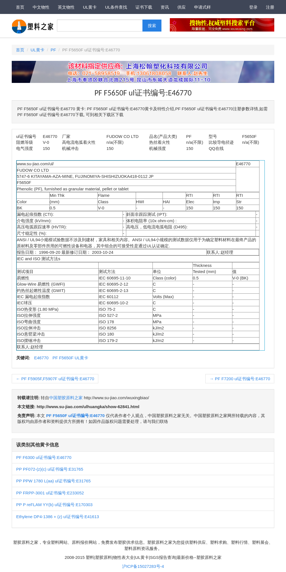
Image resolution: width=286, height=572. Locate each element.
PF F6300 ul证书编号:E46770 (44, 457)
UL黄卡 (90, 7)
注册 (270, 7)
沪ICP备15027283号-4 (143, 566)
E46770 (41, 357)
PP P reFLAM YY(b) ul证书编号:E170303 (54, 504)
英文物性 (66, 7)
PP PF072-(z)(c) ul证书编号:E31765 (49, 469)
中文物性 (41, 7)
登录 (253, 7)
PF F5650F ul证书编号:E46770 (75, 415)
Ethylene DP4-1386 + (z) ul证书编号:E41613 (57, 516)
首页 (20, 7)
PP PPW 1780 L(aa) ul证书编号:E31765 (53, 480)
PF (53, 49)
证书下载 (143, 7)
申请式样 (202, 7)
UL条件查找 (116, 7)
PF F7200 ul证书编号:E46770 (239, 378)
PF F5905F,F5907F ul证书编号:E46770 (55, 378)
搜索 (152, 25)
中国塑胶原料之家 (66, 397)
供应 (181, 7)
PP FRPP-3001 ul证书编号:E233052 (50, 492)
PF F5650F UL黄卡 (70, 357)
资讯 (165, 7)
